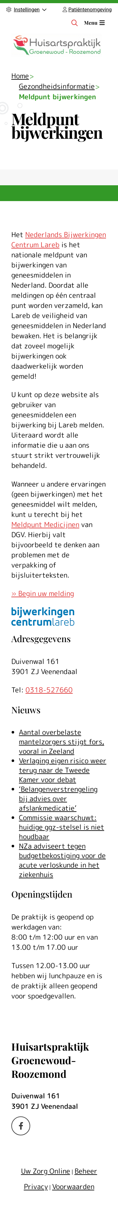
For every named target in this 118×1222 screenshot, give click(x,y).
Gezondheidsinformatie (57, 86)
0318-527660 (49, 690)
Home (20, 76)
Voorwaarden (73, 1186)
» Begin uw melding (42, 593)
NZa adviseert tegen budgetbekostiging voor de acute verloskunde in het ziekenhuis (62, 860)
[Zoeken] (74, 23)
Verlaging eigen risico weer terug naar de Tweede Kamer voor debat (62, 770)
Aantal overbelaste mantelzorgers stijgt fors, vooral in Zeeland (61, 741)
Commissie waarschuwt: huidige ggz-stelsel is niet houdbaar (61, 827)
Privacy (36, 1186)
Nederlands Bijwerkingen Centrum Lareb (58, 239)
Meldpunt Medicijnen (45, 524)
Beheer (86, 1171)
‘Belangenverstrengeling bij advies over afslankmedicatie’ (58, 798)
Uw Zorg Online (45, 1171)
